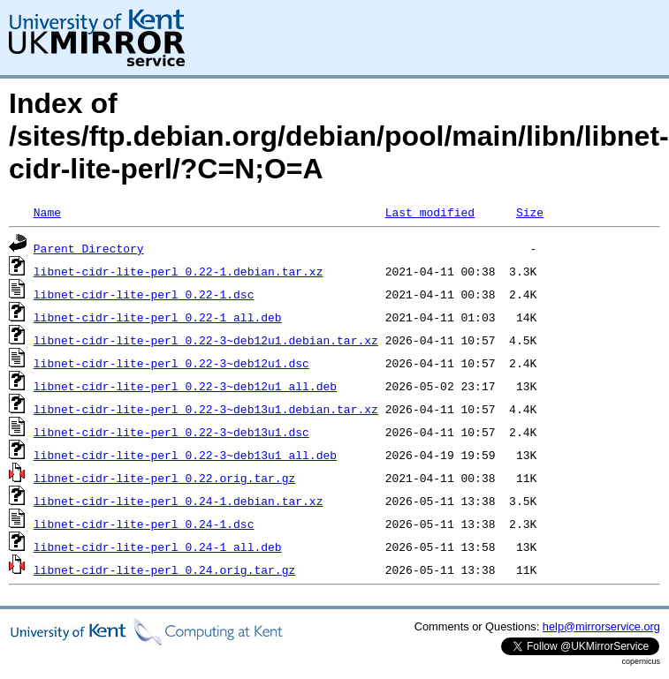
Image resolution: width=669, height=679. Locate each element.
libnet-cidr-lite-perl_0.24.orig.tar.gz (164, 569)
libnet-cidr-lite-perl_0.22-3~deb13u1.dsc (171, 432)
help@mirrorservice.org (601, 626)
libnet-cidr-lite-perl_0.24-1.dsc (144, 524)
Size (530, 212)
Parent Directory (89, 248)
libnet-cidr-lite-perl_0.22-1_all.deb (158, 317)
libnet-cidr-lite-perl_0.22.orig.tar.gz (164, 478)
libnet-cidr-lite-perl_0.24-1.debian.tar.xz (178, 501)
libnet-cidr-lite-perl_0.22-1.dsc (144, 294)
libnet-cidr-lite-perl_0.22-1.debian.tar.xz (178, 271)
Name (47, 212)
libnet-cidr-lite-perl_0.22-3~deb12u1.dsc (171, 363)
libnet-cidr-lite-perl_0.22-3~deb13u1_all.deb (185, 455)
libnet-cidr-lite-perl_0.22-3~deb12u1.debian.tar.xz (206, 340)
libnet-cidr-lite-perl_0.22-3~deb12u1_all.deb (185, 386)
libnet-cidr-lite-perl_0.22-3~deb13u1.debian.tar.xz (206, 409)
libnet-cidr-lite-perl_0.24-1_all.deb (158, 547)
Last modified (430, 212)
